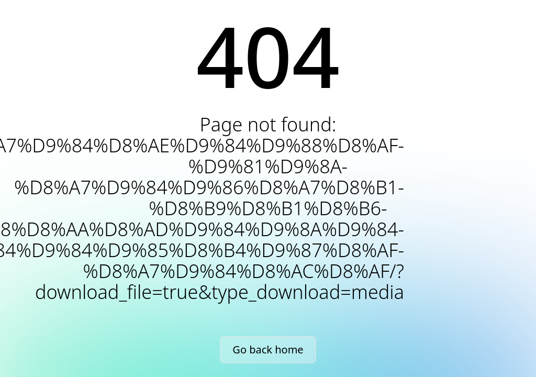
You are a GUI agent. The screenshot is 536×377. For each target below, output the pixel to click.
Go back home (267, 349)
